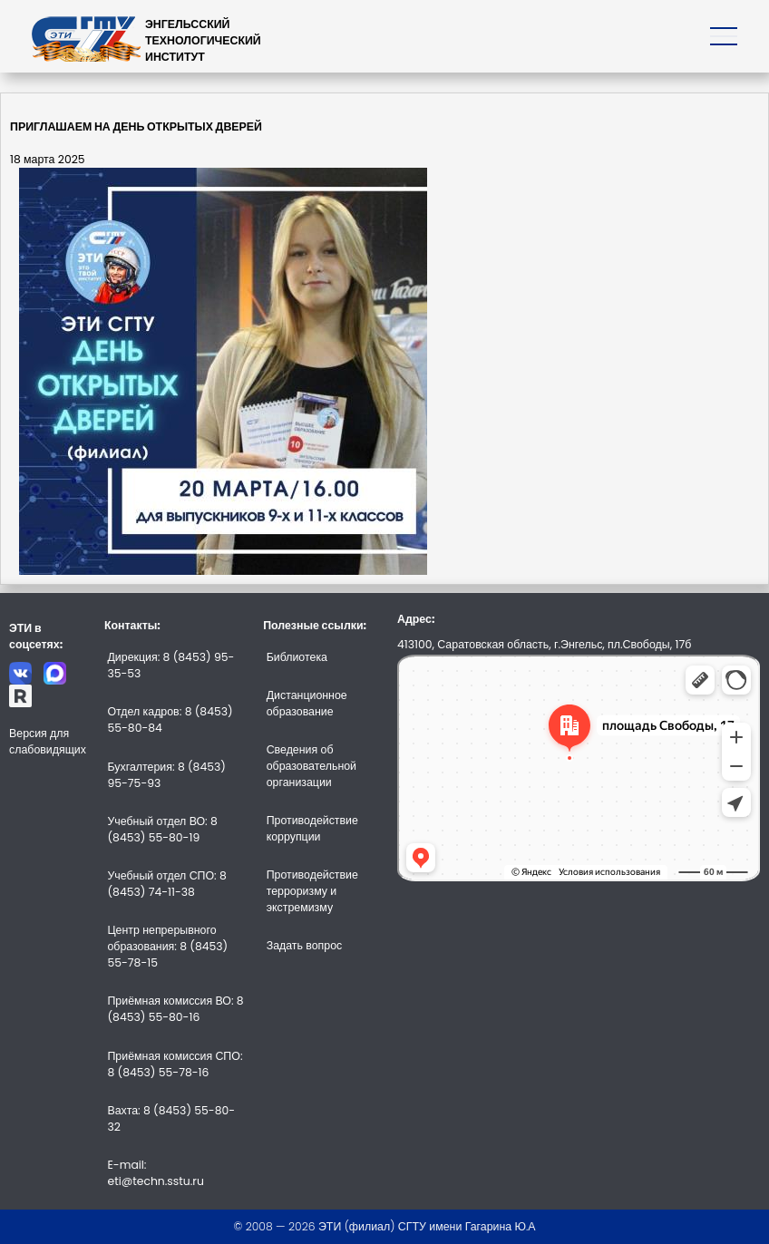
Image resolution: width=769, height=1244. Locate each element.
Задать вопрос (305, 945)
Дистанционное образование (307, 703)
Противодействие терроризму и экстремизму (312, 891)
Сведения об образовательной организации (311, 766)
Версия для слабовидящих (47, 741)
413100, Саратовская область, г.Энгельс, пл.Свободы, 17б (544, 644)
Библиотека (297, 657)
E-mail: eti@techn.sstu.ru (155, 1173)
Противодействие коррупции (312, 828)
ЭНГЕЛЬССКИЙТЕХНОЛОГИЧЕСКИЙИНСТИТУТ (203, 40)
